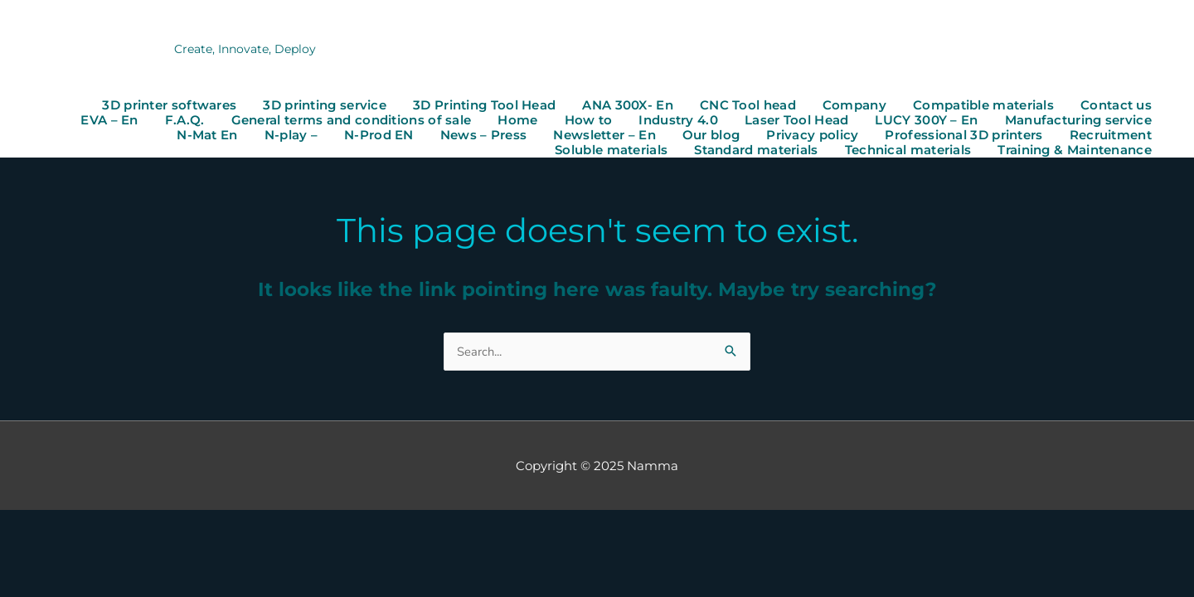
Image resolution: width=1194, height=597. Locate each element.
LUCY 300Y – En (926, 121)
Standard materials (756, 150)
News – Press (483, 136)
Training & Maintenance (1074, 150)
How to (589, 121)
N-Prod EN (379, 136)
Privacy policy (812, 136)
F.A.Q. (185, 121)
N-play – (291, 136)
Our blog (711, 136)
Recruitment (1111, 136)
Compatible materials (983, 106)
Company (854, 106)
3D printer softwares (169, 106)
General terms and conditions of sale (351, 121)
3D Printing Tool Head (484, 106)
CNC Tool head (748, 106)
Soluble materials (611, 150)
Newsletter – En (604, 136)
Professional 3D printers (963, 136)
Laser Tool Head (797, 121)
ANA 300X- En (627, 106)
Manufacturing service (1078, 121)
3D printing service (324, 106)
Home (517, 121)
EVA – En (109, 121)
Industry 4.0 (678, 121)
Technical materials (908, 150)
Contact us (1116, 106)
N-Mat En (207, 136)
